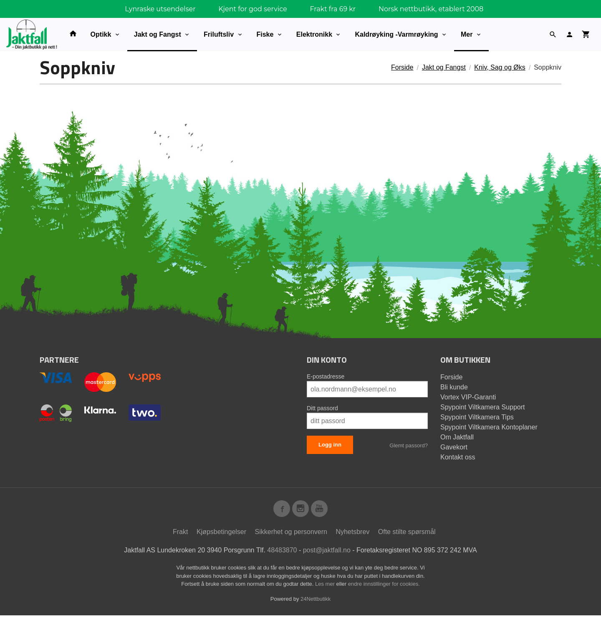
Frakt (180, 533)
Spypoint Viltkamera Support (482, 407)
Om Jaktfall (457, 437)
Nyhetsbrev (352, 533)
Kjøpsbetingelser (221, 533)
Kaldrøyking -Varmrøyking (396, 34)
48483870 (282, 551)
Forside (402, 67)
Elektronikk (314, 34)
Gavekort (453, 447)
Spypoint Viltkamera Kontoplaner (489, 427)
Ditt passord (322, 408)
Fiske (265, 34)
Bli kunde (454, 387)
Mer (466, 34)
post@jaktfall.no (327, 551)
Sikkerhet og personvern (291, 533)
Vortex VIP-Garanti (468, 397)
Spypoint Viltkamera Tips (477, 417)
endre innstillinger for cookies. (384, 585)
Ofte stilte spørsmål (407, 533)
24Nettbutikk (315, 600)
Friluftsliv (219, 34)
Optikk (101, 34)
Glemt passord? (408, 445)
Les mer (325, 585)
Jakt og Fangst (157, 34)
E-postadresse (325, 376)
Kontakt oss (457, 457)
